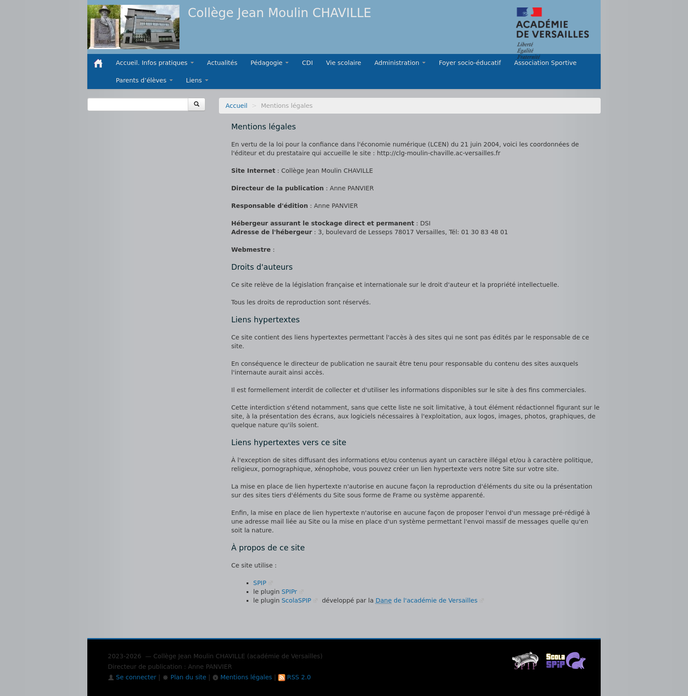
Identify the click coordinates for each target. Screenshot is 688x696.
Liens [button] (197, 80)
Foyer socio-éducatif (470, 62)
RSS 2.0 (294, 677)
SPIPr (289, 591)
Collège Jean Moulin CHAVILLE (279, 13)
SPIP (259, 582)
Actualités (222, 62)
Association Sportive (545, 62)
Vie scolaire (343, 62)
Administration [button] (400, 62)
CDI (307, 62)
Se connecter (132, 677)
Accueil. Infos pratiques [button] (155, 62)
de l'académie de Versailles (426, 600)
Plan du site (184, 677)
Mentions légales (242, 677)
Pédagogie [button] (270, 62)
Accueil (236, 105)
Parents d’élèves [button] (144, 80)
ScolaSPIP (297, 600)
